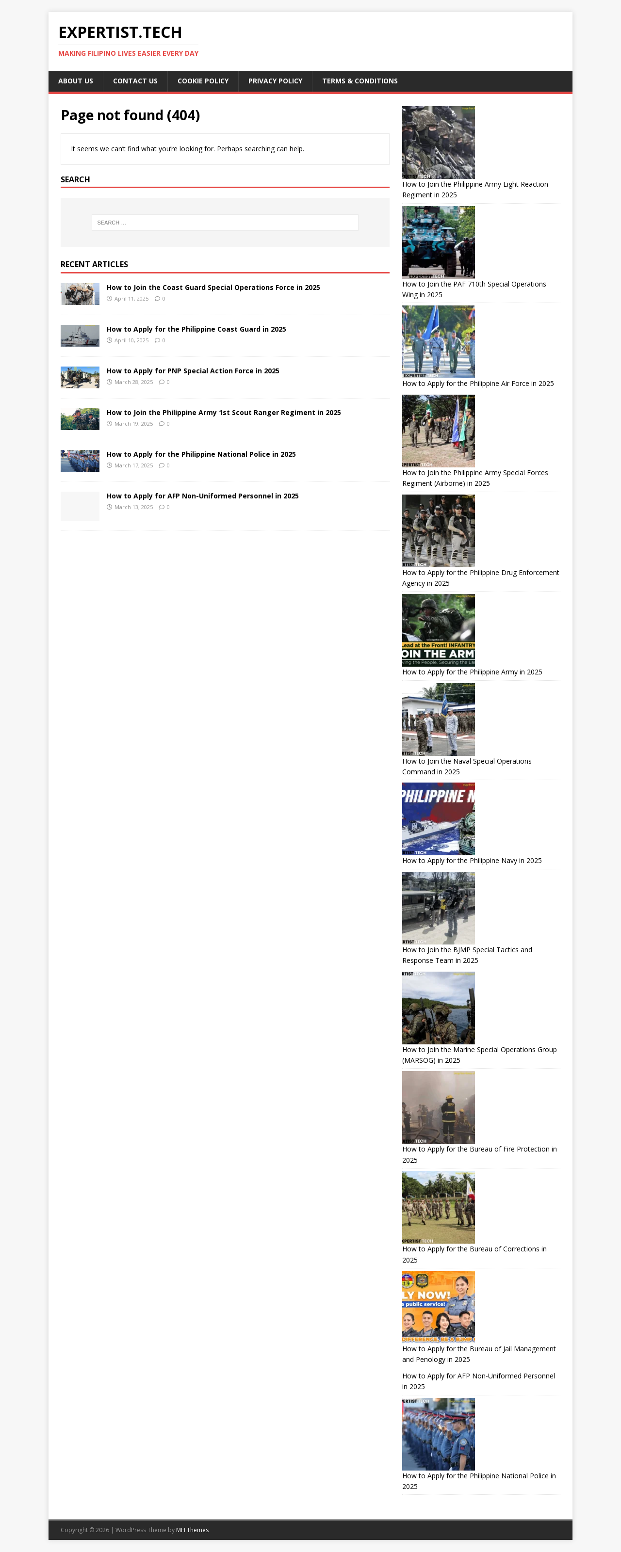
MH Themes (192, 1530)
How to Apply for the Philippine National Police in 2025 (201, 454)
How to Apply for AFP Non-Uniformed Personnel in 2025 (203, 495)
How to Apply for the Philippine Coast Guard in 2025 (196, 329)
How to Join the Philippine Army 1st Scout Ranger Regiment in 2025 (224, 412)
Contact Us (135, 80)
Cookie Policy (203, 80)
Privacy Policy (275, 80)
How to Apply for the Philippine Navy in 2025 (472, 860)
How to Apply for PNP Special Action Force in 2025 (193, 370)
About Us (75, 80)
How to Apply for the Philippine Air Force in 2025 (478, 383)
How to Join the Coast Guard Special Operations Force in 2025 (213, 287)
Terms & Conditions (360, 80)
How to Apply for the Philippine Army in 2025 (472, 671)
